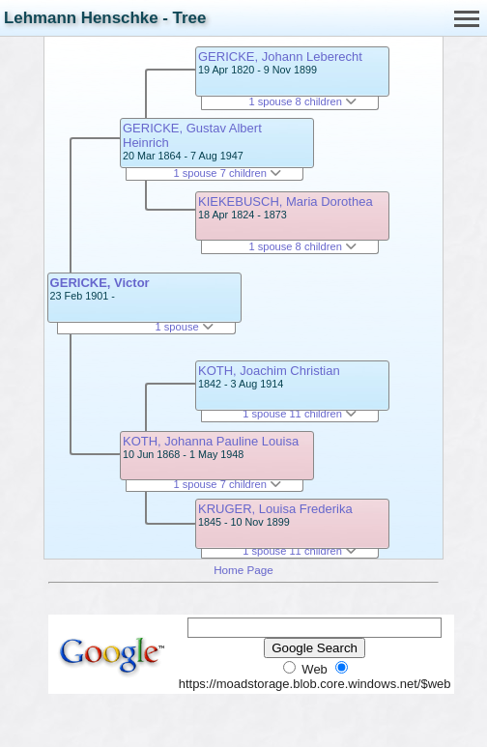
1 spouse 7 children (227, 173)
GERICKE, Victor (100, 282)
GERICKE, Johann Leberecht (280, 56)
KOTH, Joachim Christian (269, 370)
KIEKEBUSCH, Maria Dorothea (285, 201)
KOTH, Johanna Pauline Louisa (211, 441)
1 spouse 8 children (302, 101)
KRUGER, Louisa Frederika (275, 509)
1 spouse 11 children (300, 413)
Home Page (243, 569)
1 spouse (185, 326)
